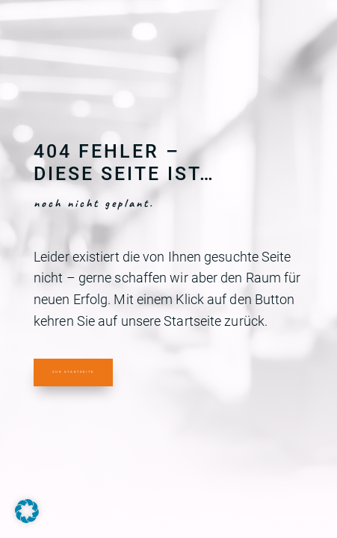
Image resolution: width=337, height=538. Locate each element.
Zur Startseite (73, 372)
